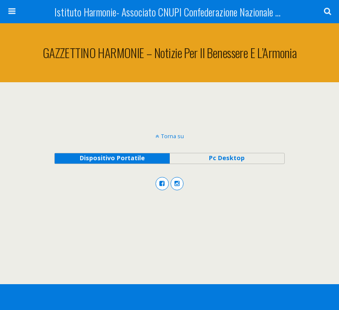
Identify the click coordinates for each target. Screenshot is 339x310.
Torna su (172, 136)
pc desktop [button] (227, 158)
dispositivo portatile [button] (112, 158)
